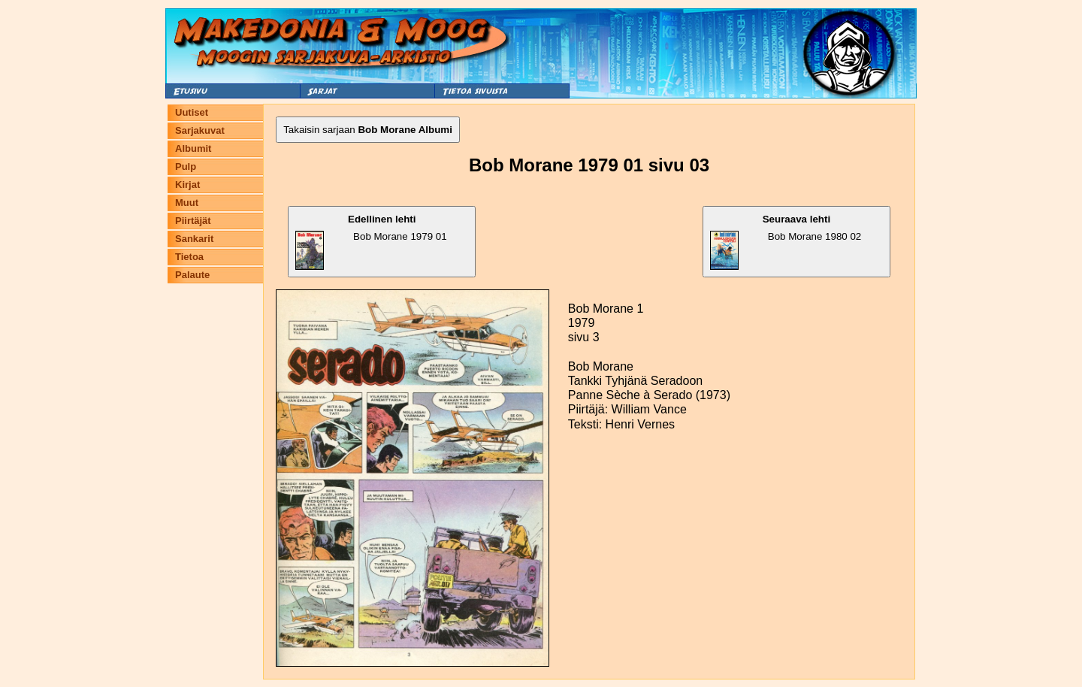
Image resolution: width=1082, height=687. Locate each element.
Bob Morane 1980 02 (785, 241)
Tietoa (189, 256)
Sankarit (194, 238)
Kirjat (187, 184)
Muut (186, 202)
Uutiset (191, 112)
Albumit (193, 148)
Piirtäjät (193, 220)
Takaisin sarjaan (367, 129)
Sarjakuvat (200, 130)
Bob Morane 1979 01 (370, 241)
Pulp (185, 166)
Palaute (192, 274)
